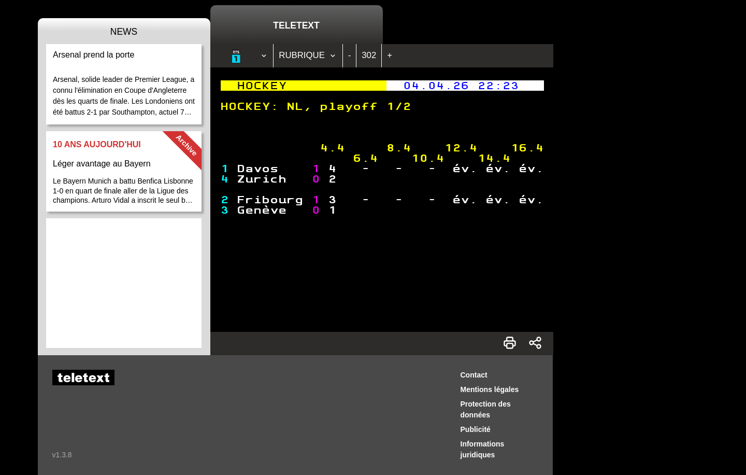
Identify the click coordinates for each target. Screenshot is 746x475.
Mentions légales (490, 389)
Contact (474, 375)
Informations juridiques (483, 449)
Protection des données (486, 409)
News (124, 31)
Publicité (476, 429)
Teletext (296, 25)
